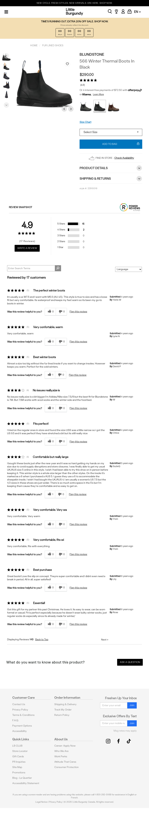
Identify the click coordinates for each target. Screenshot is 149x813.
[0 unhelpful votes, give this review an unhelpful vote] (61, 312)
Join (132, 705)
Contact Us (18, 704)
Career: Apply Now (65, 745)
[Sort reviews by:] (128, 269)
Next (6, 104)
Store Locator (20, 751)
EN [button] (137, 12)
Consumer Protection (66, 767)
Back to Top (41, 639)
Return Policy (61, 715)
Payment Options (22, 725)
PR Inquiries (18, 761)
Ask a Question (130, 662)
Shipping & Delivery (65, 704)
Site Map (17, 767)
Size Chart (85, 122)
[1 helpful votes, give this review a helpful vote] (50, 375)
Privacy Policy (20, 709)
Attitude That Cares (65, 761)
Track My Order (63, 709)
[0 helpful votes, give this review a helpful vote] (50, 312)
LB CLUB (17, 745)
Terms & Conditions (23, 715)
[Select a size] (111, 132)
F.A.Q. (15, 720)
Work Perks (60, 756)
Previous (6, 55)
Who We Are (61, 751)
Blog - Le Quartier (22, 777)
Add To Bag (120, 144)
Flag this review (78, 311)
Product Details (111, 168)
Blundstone (92, 54)
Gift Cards (18, 756)
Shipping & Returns (111, 179)
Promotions (18, 772)
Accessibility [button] (19, 731)
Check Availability (124, 157)
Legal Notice (41, 802)
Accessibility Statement (25, 783)
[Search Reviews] (34, 268)
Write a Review (27, 248)
